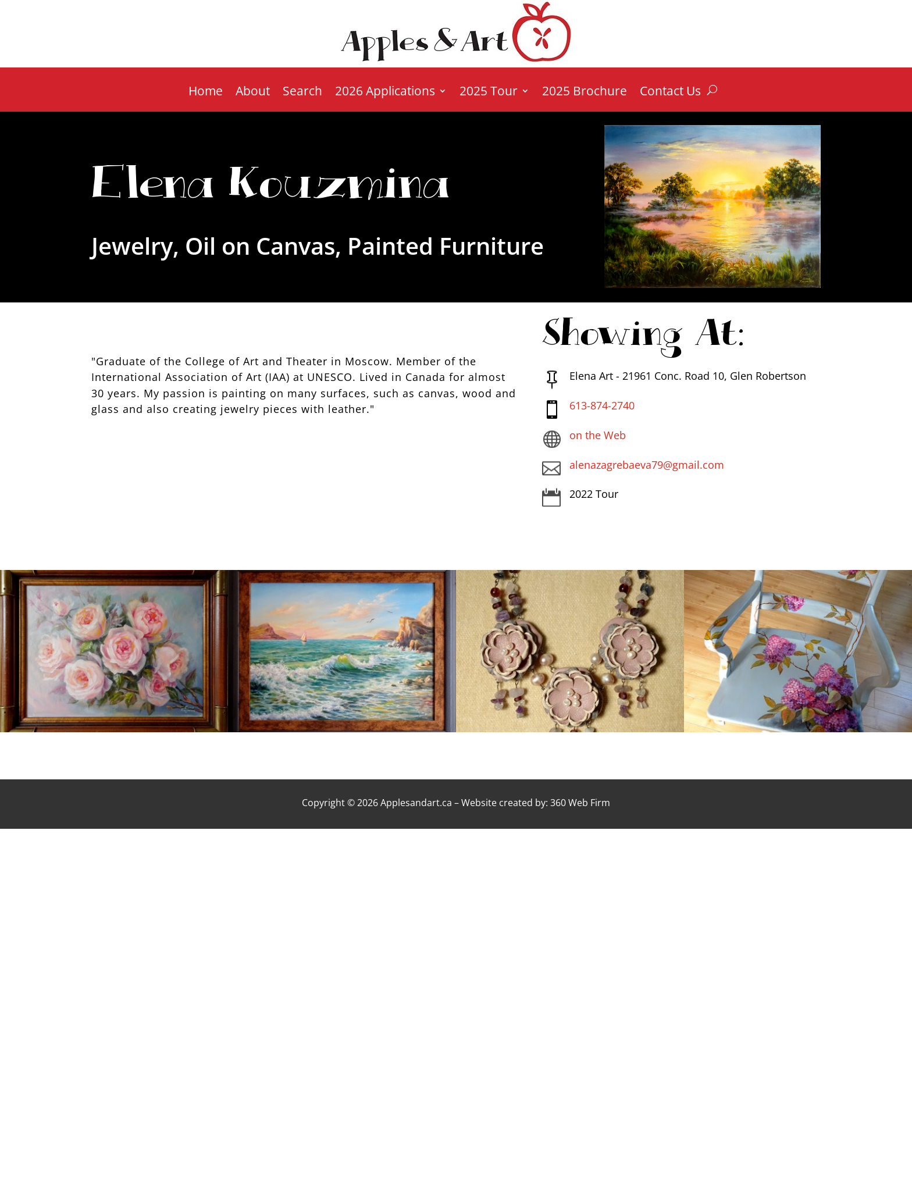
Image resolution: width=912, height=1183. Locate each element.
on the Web (597, 435)
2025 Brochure (584, 93)
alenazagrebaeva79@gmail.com (646, 465)
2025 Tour (488, 93)
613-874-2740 (602, 405)
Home (205, 93)
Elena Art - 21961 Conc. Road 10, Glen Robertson (687, 376)
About (253, 93)
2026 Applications (385, 93)
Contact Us (670, 93)
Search (302, 93)
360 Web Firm (580, 802)
